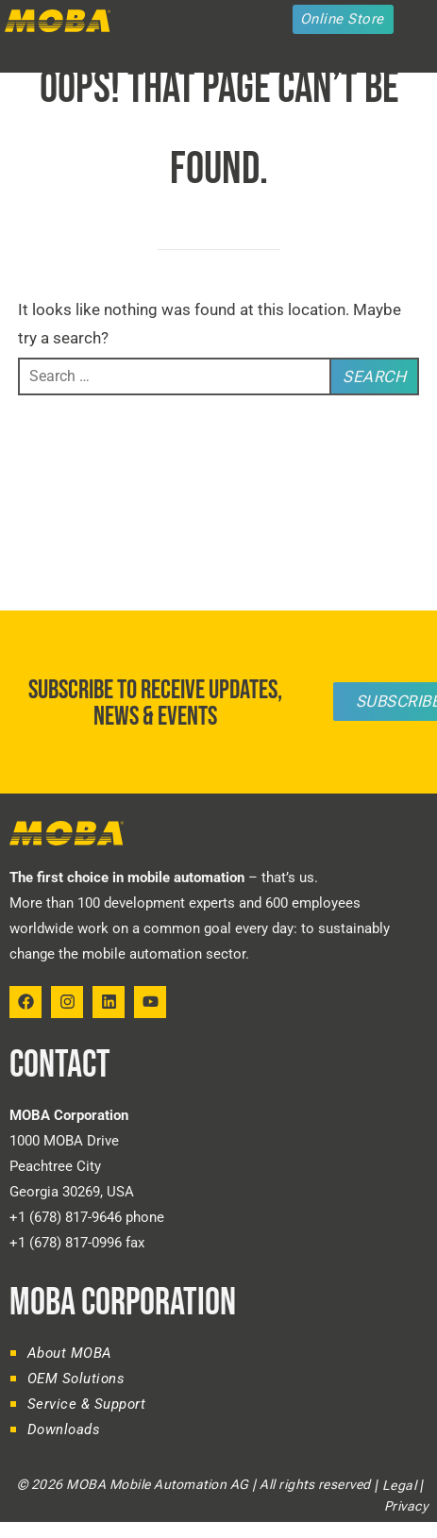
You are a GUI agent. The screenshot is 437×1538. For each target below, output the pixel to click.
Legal (399, 1485)
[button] (17, 56)
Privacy (406, 1505)
